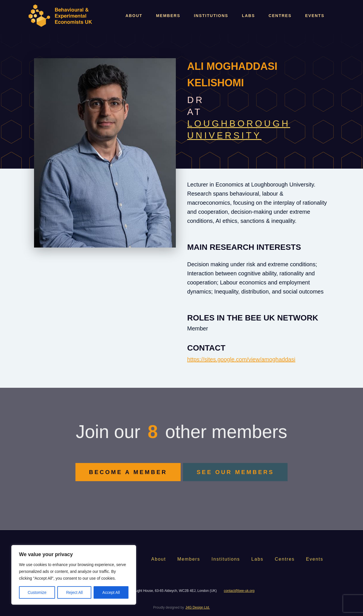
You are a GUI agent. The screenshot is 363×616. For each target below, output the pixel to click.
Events (314, 15)
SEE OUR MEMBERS (235, 472)
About (133, 15)
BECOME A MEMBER (128, 472)
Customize (37, 592)
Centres (280, 15)
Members (168, 15)
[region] (73, 575)
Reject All (74, 592)
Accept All (111, 592)
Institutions (211, 15)
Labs (248, 15)
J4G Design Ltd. (197, 607)
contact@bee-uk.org (239, 591)
